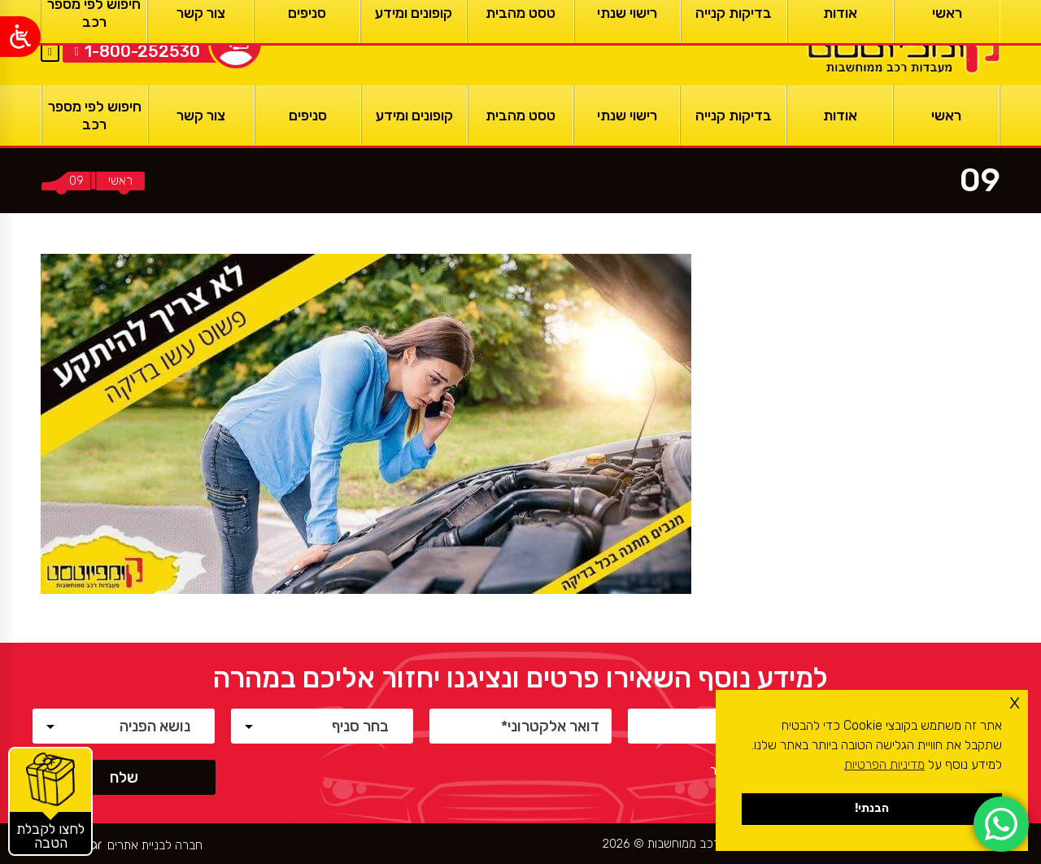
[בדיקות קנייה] (733, 115)
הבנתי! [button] (872, 808)
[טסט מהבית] (520, 115)
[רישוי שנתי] (626, 115)
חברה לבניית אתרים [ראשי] (155, 846)
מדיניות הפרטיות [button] (884, 764)
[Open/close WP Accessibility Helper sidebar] (20, 36)
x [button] (1014, 701)
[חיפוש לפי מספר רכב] (94, 115)
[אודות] (839, 115)
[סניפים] (307, 115)
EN (50, 31)
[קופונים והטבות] (50, 801)
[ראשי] (901, 42)
